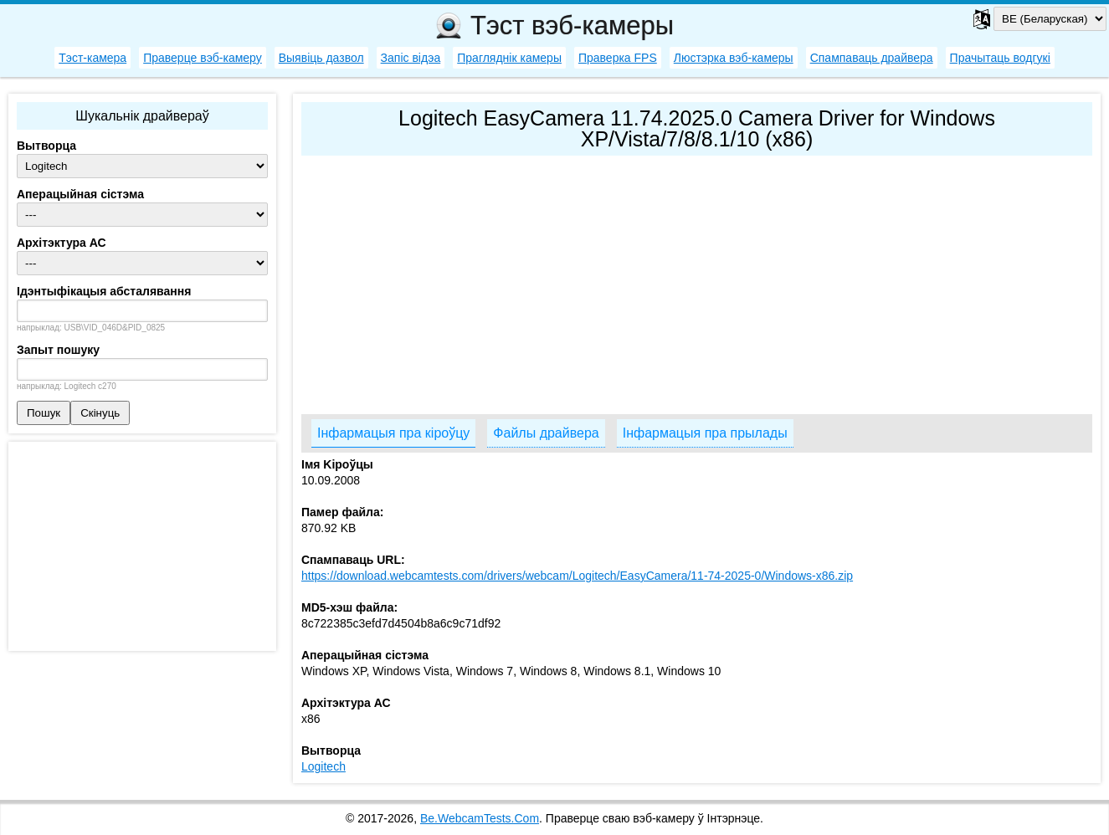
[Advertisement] (696, 281)
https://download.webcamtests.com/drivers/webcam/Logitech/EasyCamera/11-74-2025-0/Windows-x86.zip (577, 575)
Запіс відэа (411, 57)
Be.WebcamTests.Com (479, 818)
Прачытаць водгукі (1000, 57)
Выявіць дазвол (321, 57)
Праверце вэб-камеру (202, 57)
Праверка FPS (617, 57)
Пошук (43, 413)
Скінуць (100, 413)
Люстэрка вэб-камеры (733, 57)
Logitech (323, 766)
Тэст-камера (92, 57)
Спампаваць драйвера (871, 57)
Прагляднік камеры (509, 57)
